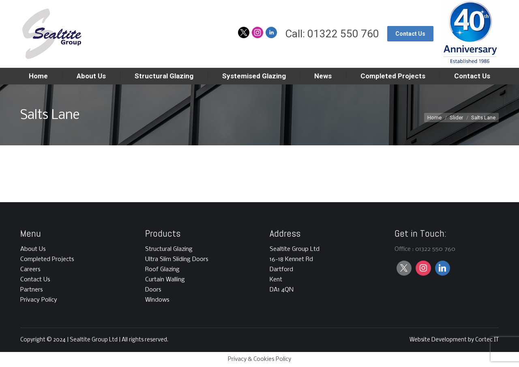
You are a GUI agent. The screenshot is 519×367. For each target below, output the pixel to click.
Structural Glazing (169, 249)
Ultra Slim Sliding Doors (176, 259)
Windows (157, 300)
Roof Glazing (162, 269)
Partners (31, 290)
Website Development (439, 340)
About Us (33, 249)
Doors (153, 290)
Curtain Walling (165, 279)
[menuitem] (38, 76)
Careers (30, 269)
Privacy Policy (38, 300)
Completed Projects (47, 259)
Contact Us (35, 279)
